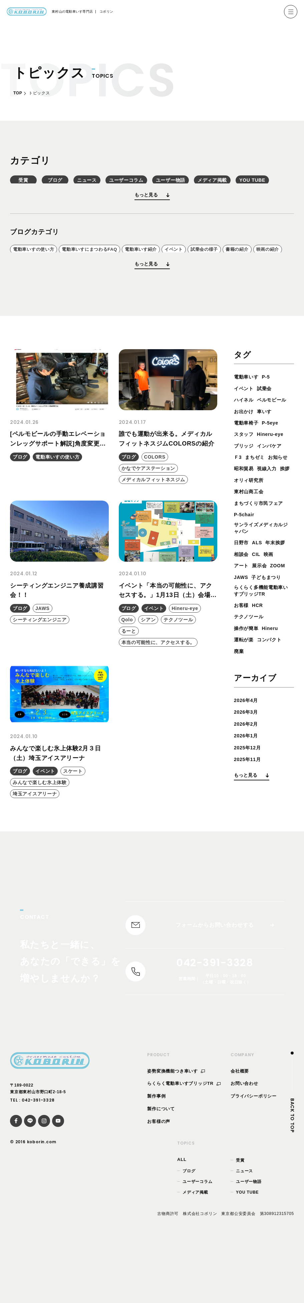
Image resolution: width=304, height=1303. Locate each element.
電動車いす (248, 410)
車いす (268, 456)
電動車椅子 (248, 468)
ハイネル (245, 433)
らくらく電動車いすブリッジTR (184, 1142)
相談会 (268, 612)
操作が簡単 (248, 699)
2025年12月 (249, 818)
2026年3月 (247, 783)
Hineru (274, 699)
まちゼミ (257, 502)
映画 (239, 623)
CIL (284, 612)
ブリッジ (245, 491)
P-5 (269, 410)
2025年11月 (249, 830)
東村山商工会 (251, 548)
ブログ (105, 183)
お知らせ (245, 513)
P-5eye (274, 468)
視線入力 (245, 525)
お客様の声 (158, 1180)
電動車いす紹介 (175, 269)
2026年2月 (247, 795)
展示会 (277, 623)
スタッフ (245, 479)
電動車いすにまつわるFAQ (110, 269)
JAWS (262, 635)
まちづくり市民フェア (262, 559)
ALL (182, 1218)
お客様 (242, 676)
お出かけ (245, 456)
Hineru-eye (275, 479)
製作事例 (156, 1155)
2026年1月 (247, 807)
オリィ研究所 (251, 536)
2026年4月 (247, 771)
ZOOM (242, 635)
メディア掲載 (195, 1251)
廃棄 (239, 722)
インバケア (274, 491)
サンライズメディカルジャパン (262, 585)
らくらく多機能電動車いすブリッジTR (262, 661)
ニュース (170, 183)
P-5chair (245, 571)
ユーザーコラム (235, 183)
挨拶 (265, 525)
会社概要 (240, 1130)
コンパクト (274, 710)
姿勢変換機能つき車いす (176, 1130)
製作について (161, 1168)
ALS (259, 601)
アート (257, 623)
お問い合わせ (244, 1142)
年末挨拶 (245, 612)
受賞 (40, 183)
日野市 (242, 601)
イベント (216, 269)
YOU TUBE (247, 1251)
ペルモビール (251, 445)
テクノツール (251, 688)
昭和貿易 (271, 513)
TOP (17, 93)
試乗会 (268, 422)
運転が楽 (245, 710)
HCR (260, 676)
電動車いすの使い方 (40, 269)
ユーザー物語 (249, 1241)
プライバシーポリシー (254, 1155)
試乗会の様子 (255, 269)
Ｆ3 (238, 502)
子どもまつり (251, 646)
